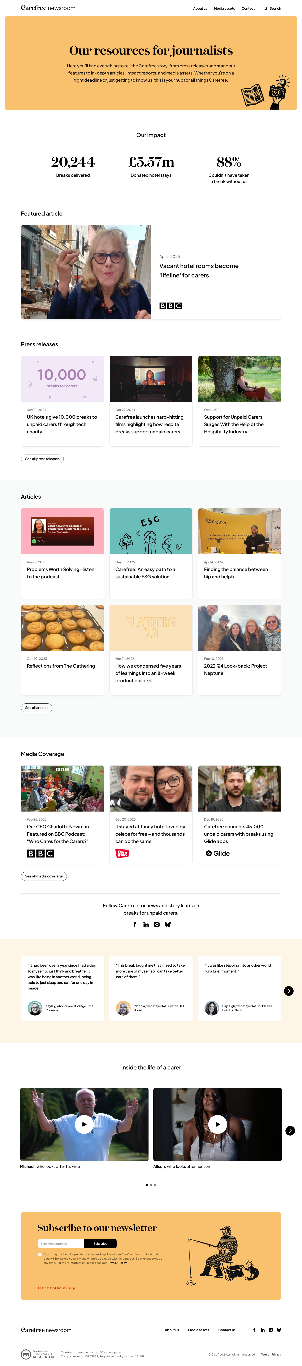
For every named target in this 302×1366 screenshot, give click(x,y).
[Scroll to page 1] (146, 1185)
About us (172, 1330)
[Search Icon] (265, 8)
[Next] (289, 991)
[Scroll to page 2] (151, 1185)
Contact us (227, 1330)
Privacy (276, 1354)
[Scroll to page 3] (155, 1185)
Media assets (198, 1330)
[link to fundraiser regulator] (37, 1354)
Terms (265, 1354)
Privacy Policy (117, 1262)
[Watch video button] (84, 1124)
